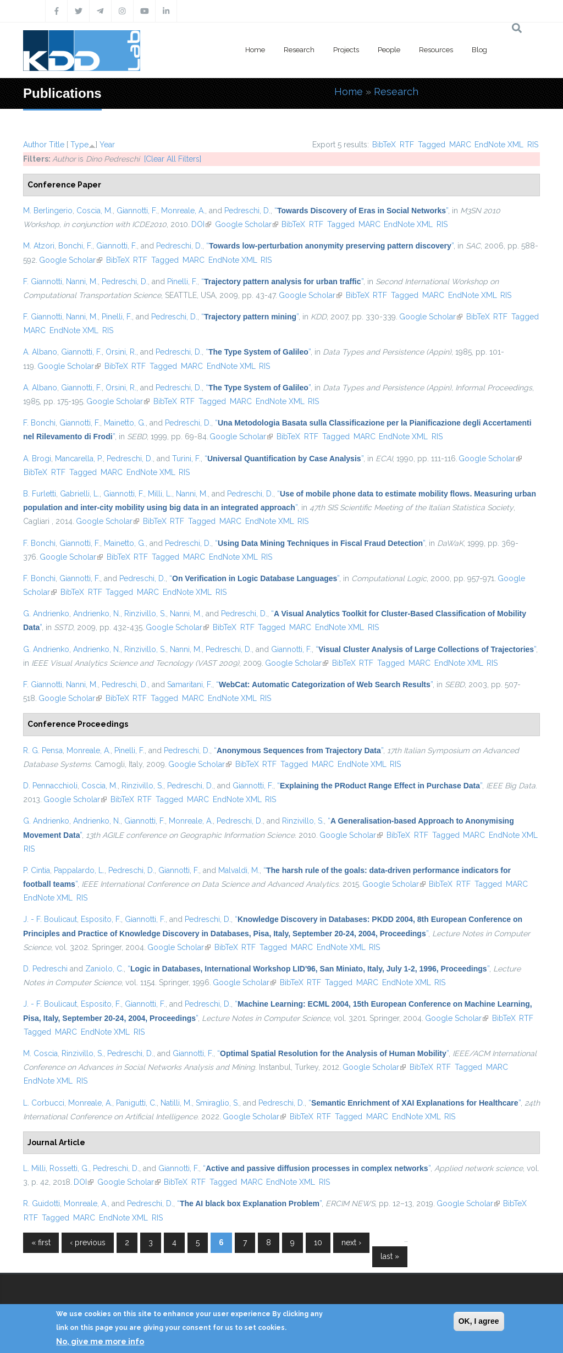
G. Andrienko (46, 613)
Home (255, 50)
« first (41, 1242)
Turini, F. (186, 458)
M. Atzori (38, 245)
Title (56, 144)
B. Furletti (39, 493)
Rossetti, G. (69, 1168)
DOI (201, 224)
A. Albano (40, 351)
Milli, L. (160, 493)
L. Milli (34, 1168)
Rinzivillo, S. (145, 613)
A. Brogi (37, 458)
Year (107, 144)
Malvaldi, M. (239, 870)
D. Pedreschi (45, 968)
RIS (532, 144)
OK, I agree (479, 1321)
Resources (436, 50)
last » (389, 1256)
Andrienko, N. (96, 613)
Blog (479, 50)
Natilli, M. (176, 1102)
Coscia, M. (94, 210)
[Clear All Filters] (172, 158)
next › (351, 1242)
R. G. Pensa (43, 750)
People (389, 50)
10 (318, 1242)
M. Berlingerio (48, 210)
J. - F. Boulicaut (50, 919)
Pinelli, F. (182, 281)
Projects (346, 50)
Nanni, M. (82, 281)
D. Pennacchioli (50, 785)
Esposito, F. (101, 919)
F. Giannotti (42, 281)
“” (361, 210)
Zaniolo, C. (104, 968)
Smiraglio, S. (217, 1102)
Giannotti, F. (137, 210)
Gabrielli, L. (80, 493)
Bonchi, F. (75, 245)
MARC (460, 144)
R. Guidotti (41, 1203)
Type (79, 144)
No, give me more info (100, 1341)
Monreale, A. (183, 210)
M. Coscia (40, 1053)
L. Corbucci (43, 1102)
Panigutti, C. (136, 1102)
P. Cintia (36, 870)
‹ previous (88, 1242)
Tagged (431, 144)
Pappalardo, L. (79, 870)
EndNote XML (498, 144)
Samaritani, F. (189, 684)
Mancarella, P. (79, 458)
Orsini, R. (121, 351)
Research (299, 50)
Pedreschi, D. (247, 210)
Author (35, 144)
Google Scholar (246, 224)
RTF (407, 144)
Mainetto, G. (125, 422)
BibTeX (384, 144)
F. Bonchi (39, 422)
